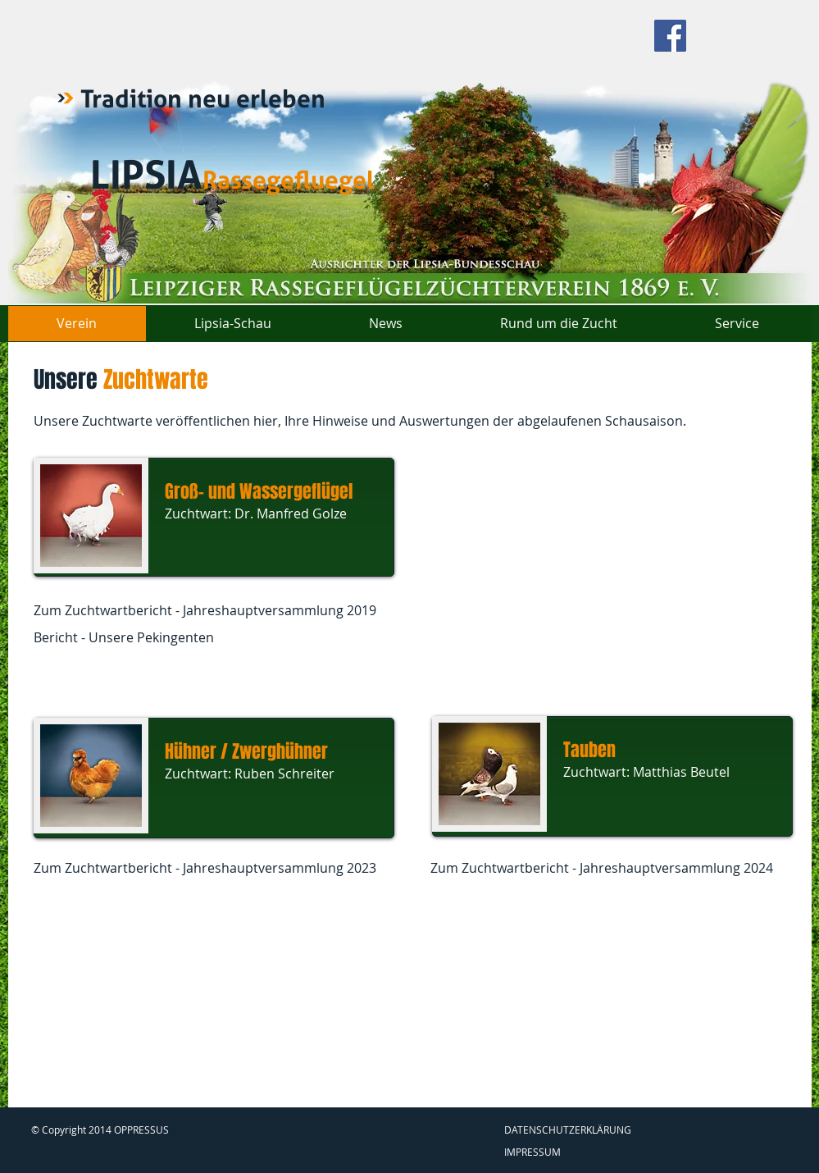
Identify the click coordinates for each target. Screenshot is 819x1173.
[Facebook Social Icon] (670, 36)
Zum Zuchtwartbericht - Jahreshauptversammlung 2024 (601, 868)
